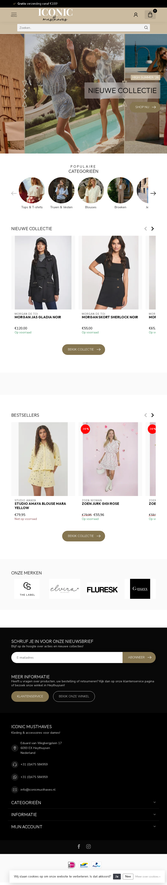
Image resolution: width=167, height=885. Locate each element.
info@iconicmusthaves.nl (38, 790)
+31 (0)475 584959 (34, 764)
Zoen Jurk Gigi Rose (100, 504)
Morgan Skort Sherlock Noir (110, 317)
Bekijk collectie (84, 349)
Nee (128, 876)
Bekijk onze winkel (74, 696)
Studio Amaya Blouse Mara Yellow (40, 506)
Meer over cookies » (147, 876)
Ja (116, 876)
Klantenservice (30, 696)
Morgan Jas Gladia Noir (38, 317)
